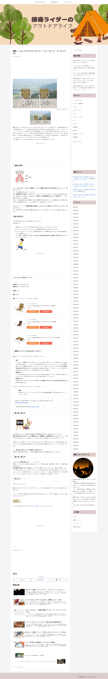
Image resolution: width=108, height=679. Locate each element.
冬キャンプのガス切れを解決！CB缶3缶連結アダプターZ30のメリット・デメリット (84, 74)
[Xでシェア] (22, 579)
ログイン (75, 516)
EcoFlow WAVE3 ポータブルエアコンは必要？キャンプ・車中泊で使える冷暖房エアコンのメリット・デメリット (84, 87)
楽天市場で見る (46, 311)
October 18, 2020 (35, 406)
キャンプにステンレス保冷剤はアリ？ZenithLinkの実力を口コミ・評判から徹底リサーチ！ (84, 67)
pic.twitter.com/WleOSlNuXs (22, 402)
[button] (59, 579)
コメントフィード (77, 523)
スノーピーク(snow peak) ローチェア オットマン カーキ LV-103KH (43, 337)
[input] (84, 50)
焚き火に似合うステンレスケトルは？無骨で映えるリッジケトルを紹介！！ (84, 61)
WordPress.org (76, 526)
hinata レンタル (39, 506)
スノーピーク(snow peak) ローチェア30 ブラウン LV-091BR (41, 321)
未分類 (15, 573)
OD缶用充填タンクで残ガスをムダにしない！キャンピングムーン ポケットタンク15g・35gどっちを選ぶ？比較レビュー (84, 80)
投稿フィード (76, 520)
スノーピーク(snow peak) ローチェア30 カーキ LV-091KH (41, 305)
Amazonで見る (33, 311)
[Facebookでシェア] (40, 579)
